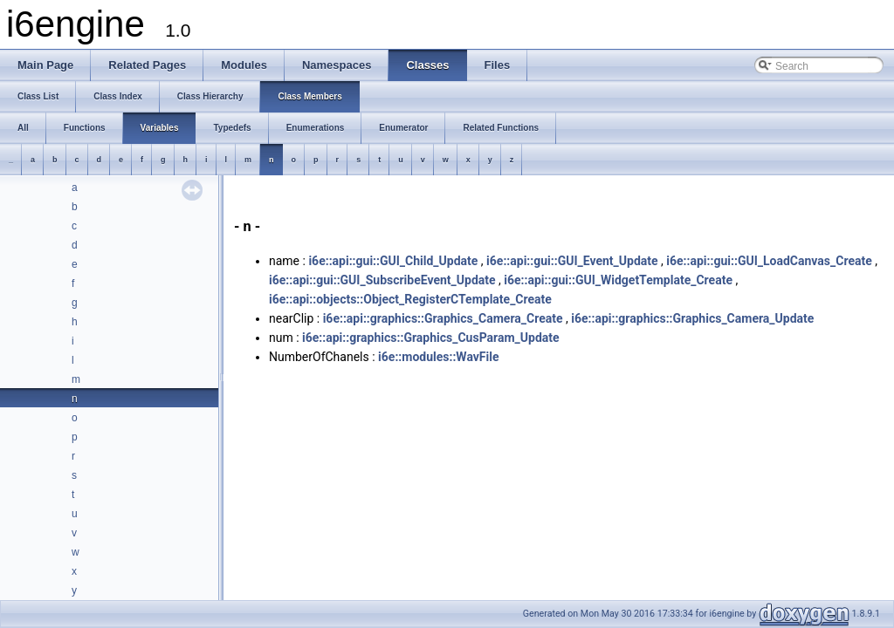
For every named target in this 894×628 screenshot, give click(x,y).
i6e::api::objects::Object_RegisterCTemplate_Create (410, 299)
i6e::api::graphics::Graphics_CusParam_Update (431, 338)
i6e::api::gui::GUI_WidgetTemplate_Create (618, 280)
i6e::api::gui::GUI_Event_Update (572, 261)
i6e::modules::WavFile (438, 357)
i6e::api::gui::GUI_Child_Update (393, 261)
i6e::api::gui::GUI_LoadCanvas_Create (768, 261)
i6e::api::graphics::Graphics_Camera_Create (443, 318)
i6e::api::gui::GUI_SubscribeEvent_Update (382, 280)
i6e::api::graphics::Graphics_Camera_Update (692, 318)
